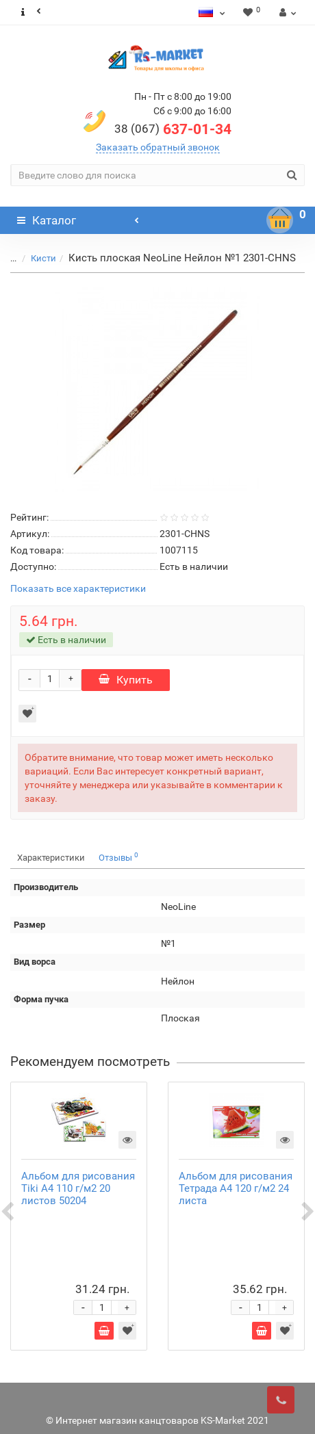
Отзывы (118, 857)
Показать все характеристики (78, 589)
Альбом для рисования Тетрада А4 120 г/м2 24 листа (235, 1188)
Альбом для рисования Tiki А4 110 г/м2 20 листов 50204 (78, 1188)
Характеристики (51, 857)
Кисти (43, 258)
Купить (126, 679)
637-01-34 (172, 129)
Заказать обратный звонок (158, 147)
